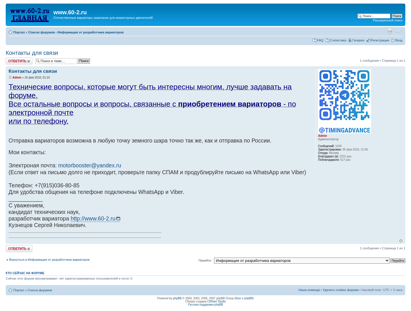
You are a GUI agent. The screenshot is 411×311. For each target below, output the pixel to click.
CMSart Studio (216, 301)
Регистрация (380, 40)
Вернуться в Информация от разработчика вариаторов (49, 259)
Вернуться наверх (400, 240)
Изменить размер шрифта (398, 31)
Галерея (358, 40)
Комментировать (19, 61)
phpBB (177, 298)
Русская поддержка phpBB (205, 304)
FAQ (320, 40)
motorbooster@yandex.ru (89, 165)
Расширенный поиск (387, 20)
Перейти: (205, 260)
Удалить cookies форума (341, 290)
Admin (17, 77)
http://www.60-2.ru (92, 218)
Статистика (338, 40)
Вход (398, 40)
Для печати (389, 31)
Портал (19, 32)
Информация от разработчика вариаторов (91, 32)
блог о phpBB (244, 298)
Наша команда (309, 290)
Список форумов (41, 32)
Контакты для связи (32, 53)
